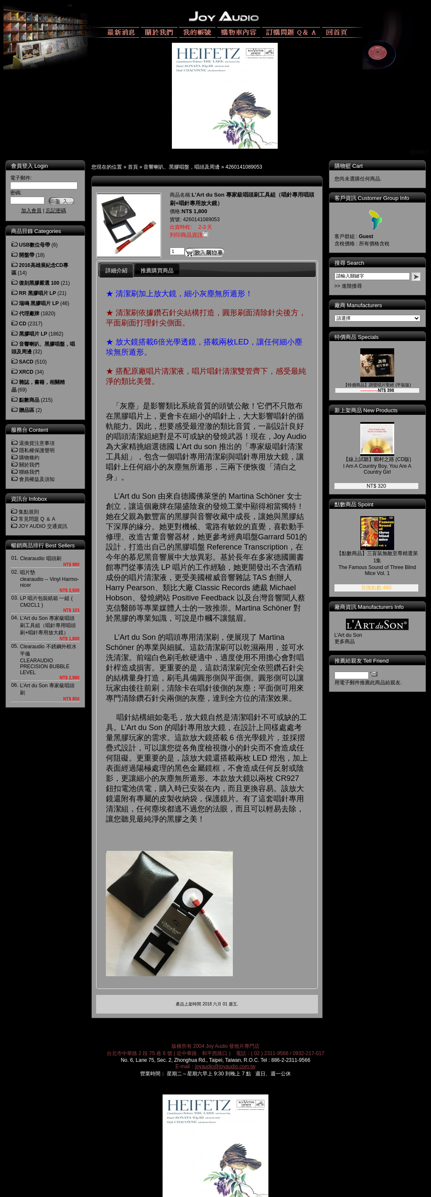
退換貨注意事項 (37, 443)
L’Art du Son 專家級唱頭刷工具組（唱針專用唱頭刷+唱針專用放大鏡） (48, 625)
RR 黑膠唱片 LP (37, 293)
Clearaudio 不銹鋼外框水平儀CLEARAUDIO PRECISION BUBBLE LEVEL (48, 659)
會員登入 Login (29, 166)
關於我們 (29, 465)
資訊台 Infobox (29, 499)
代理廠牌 (29, 314)
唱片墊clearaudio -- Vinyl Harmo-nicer (49, 578)
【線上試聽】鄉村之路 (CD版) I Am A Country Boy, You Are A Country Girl (383, 465)
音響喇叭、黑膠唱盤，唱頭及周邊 (182, 167)
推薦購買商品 (157, 270)
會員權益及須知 (37, 479)
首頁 (133, 167)
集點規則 (29, 512)
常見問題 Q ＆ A (37, 519)
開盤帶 (26, 255)
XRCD (26, 372)
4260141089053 (244, 167)
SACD (26, 362)
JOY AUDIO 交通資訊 (43, 526)
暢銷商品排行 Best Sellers (43, 545)
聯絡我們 (29, 472)
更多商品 (350, 641)
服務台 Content (29, 430)
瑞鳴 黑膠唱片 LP (39, 303)
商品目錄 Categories (36, 231)
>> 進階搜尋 (354, 286)
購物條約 (29, 458)
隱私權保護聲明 (37, 450)
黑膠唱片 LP (33, 334)
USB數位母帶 (34, 245)
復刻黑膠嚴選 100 (39, 283)
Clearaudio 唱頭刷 (40, 558)
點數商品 (29, 400)
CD (22, 324)
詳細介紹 (116, 270)
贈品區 (26, 410)
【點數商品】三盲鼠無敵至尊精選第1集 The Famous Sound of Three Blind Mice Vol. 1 (383, 563)
